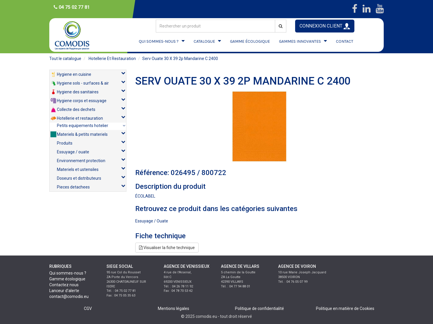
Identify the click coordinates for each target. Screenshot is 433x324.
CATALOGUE (204, 41)
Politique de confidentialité (259, 308)
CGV (88, 308)
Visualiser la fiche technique (167, 247)
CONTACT (344, 41)
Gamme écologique (67, 279)
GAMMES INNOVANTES (300, 41)
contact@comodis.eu (69, 296)
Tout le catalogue (65, 58)
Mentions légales (173, 308)
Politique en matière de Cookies (345, 308)
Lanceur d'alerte (64, 290)
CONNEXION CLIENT (325, 26)
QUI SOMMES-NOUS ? (159, 41)
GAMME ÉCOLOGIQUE (250, 41)
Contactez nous (64, 284)
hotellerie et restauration (112, 58)
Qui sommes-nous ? (67, 273)
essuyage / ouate (151, 221)
